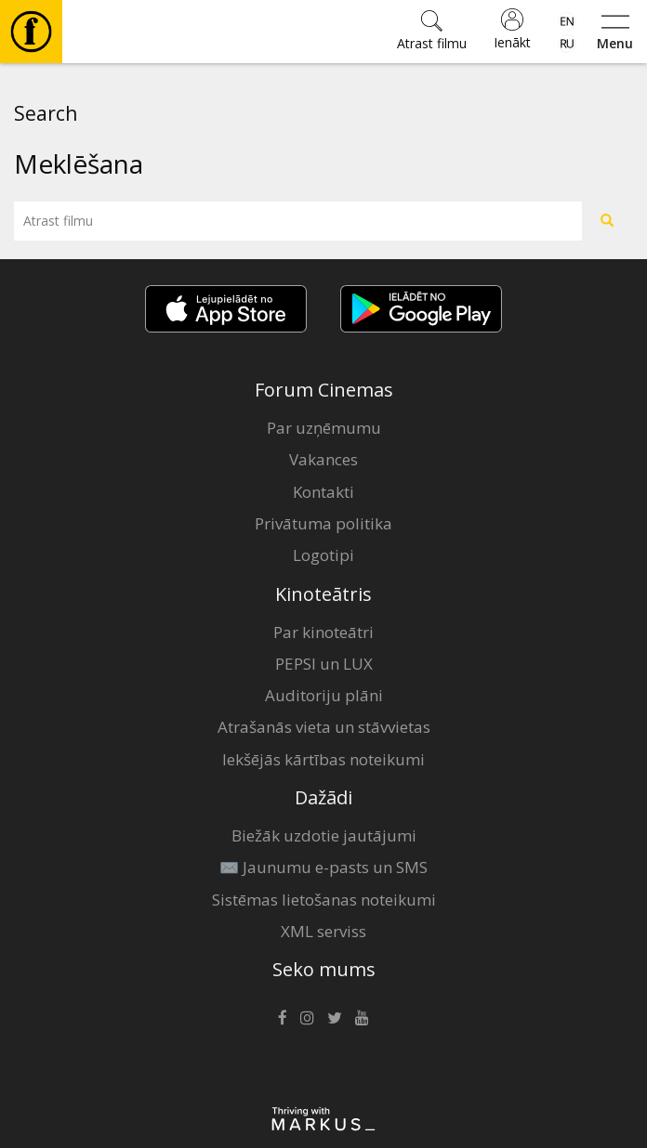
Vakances (323, 459)
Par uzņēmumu (324, 427)
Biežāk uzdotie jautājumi (323, 835)
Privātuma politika (323, 523)
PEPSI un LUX (324, 663)
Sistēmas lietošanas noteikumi (324, 899)
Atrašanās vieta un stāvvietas (324, 726)
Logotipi (323, 555)
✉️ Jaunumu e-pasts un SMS (323, 867)
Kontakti (323, 491)
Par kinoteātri (323, 632)
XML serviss (323, 931)
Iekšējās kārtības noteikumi (323, 759)
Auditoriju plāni (324, 695)
